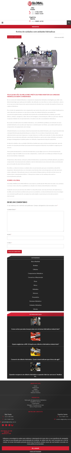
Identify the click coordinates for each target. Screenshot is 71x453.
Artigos (35, 389)
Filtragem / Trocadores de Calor (35, 405)
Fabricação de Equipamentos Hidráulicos (35, 400)
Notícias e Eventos (35, 392)
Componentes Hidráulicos (35, 273)
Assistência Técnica (36, 401)
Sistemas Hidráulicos (35, 301)
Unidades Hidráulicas (14, 37)
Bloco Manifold (35, 261)
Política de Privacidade (35, 451)
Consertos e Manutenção (35, 277)
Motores (35, 293)
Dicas (35, 281)
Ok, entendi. (35, 448)
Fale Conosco (35, 390)
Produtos (35, 27)
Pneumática (35, 297)
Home (35, 385)
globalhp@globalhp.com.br (9, 422)
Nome (9, 234)
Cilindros (35, 269)
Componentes (35, 403)
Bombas (35, 265)
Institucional (35, 387)
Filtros (35, 285)
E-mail (9, 242)
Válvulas (35, 309)
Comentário (11, 209)
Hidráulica (35, 289)
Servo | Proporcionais (35, 406)
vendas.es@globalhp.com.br (63, 419)
